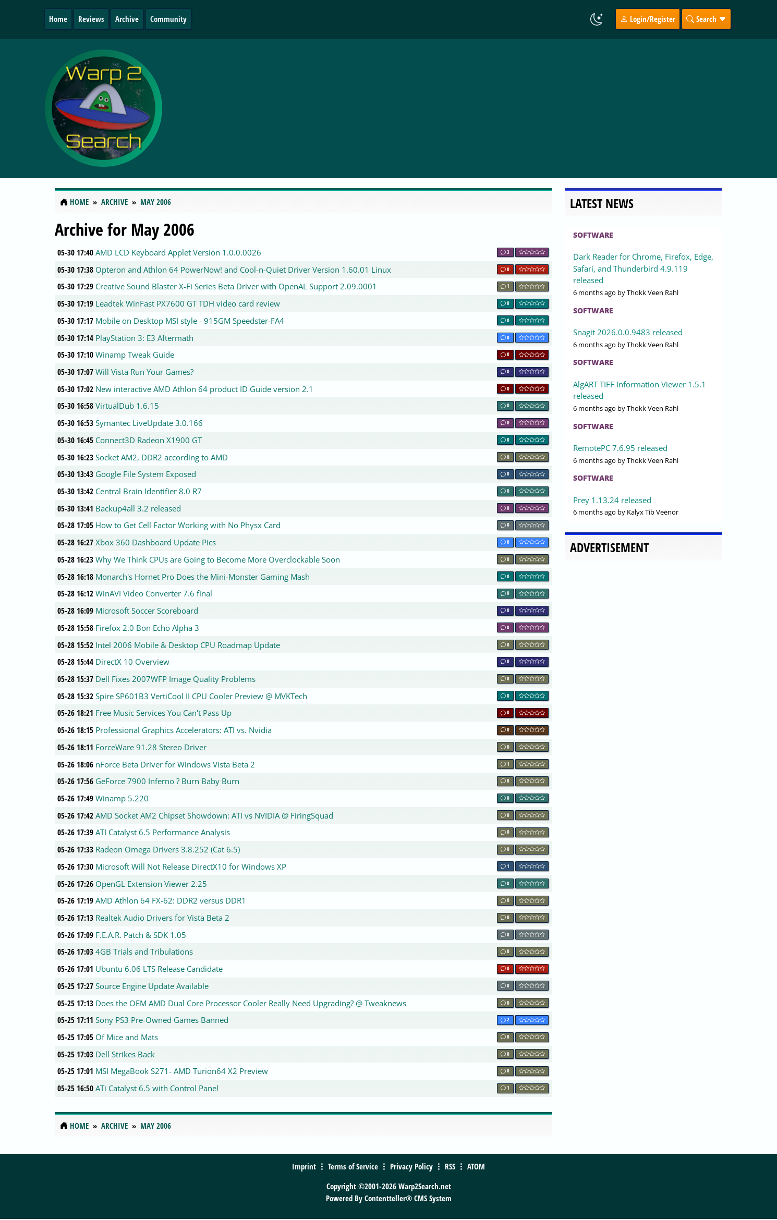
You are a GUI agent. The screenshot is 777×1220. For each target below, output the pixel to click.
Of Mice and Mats (126, 1037)
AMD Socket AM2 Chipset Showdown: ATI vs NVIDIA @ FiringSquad (214, 815)
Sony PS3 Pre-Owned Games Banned (161, 1020)
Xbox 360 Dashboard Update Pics (155, 542)
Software (593, 235)
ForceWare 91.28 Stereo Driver (151, 747)
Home (58, 19)
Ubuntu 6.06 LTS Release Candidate (159, 968)
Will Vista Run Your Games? (144, 372)
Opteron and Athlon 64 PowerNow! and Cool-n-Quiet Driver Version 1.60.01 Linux (243, 269)
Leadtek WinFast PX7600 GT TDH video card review (187, 303)
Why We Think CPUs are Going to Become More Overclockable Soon (217, 559)
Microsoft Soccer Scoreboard (146, 610)
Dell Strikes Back (125, 1054)
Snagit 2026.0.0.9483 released (628, 332)
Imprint (304, 1166)
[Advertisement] (450, 108)
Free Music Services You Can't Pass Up (163, 712)
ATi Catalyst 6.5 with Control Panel (156, 1088)
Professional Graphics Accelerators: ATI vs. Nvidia (183, 730)
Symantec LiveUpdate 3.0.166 (149, 423)
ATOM (476, 1166)
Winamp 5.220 (122, 798)
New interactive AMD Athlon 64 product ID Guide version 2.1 (204, 389)
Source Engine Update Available (152, 986)
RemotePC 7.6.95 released (620, 448)
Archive (127, 19)
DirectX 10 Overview (132, 661)
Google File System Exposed (145, 474)
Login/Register (647, 19)
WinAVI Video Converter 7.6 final (153, 593)
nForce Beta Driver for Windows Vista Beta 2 (175, 764)
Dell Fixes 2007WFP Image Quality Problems (175, 679)
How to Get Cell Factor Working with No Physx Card (188, 525)
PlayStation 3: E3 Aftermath (144, 338)
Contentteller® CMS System (408, 1198)
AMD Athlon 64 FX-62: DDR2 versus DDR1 (170, 900)
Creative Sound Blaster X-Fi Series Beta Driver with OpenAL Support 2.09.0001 (236, 286)
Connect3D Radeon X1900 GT (148, 440)
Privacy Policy (411, 1166)
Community (168, 19)
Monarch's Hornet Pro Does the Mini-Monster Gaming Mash (202, 576)
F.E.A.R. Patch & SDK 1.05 (140, 935)
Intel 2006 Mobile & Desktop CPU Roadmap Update (187, 645)
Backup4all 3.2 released (138, 508)
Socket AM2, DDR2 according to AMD (161, 457)
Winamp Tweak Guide (134, 354)
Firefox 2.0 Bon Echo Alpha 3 (147, 628)
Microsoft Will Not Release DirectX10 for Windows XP (190, 866)
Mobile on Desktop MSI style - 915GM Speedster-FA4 (189, 320)
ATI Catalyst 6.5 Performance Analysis (162, 832)
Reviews (91, 19)
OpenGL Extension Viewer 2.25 (151, 884)
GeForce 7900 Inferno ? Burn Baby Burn (167, 781)
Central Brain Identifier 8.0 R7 (148, 491)
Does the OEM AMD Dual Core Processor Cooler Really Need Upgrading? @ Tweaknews (250, 1003)
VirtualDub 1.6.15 (127, 405)
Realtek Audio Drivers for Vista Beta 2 (162, 917)
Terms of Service (353, 1166)
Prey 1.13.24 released (612, 500)
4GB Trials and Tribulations (144, 951)
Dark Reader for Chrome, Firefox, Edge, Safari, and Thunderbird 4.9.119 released (643, 268)
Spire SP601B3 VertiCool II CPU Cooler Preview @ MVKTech (201, 696)
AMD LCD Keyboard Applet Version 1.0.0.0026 (178, 252)
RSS (450, 1166)
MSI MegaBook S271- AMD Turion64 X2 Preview (181, 1071)
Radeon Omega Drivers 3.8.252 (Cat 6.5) (167, 849)
